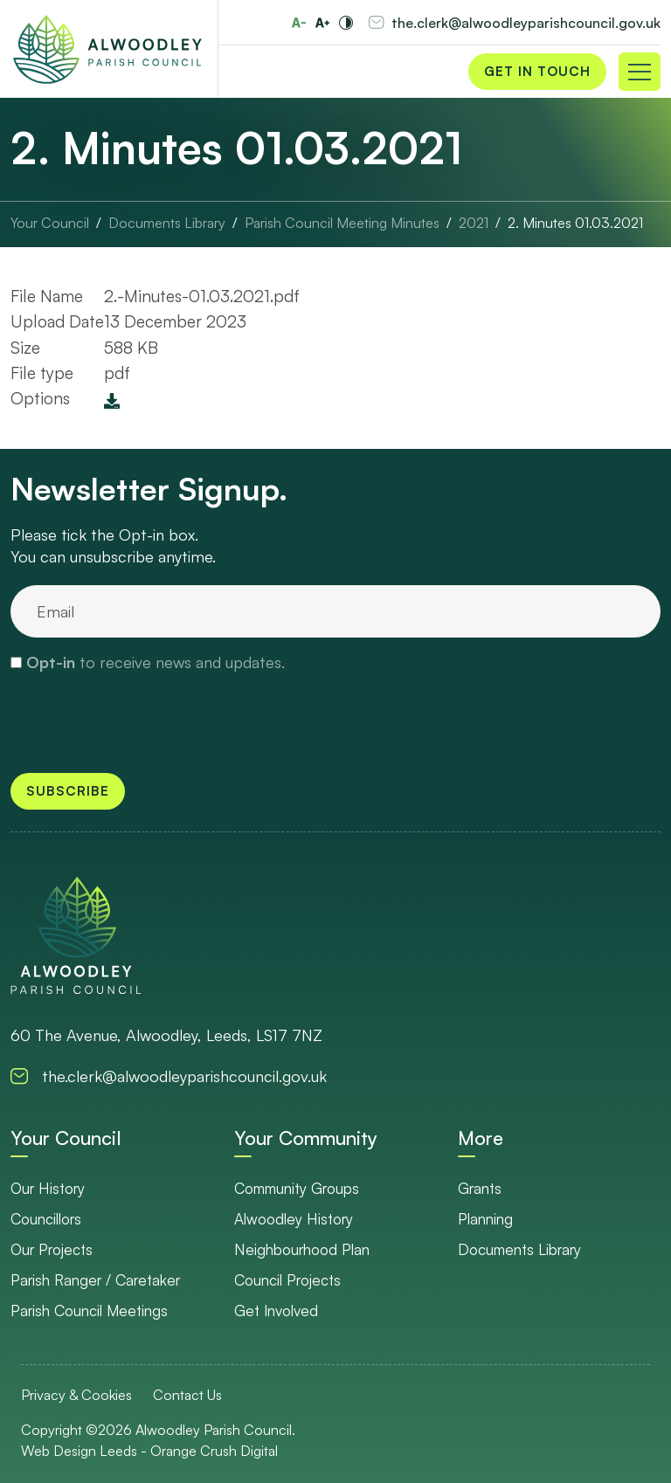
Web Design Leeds (79, 1450)
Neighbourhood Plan (302, 1249)
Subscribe (67, 791)
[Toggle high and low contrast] (346, 22)
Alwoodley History (293, 1219)
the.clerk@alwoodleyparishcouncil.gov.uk (526, 22)
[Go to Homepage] (107, 49)
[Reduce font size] (298, 22)
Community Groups (296, 1188)
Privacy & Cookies (76, 1395)
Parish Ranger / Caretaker (95, 1280)
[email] (335, 611)
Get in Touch (537, 71)
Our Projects (51, 1249)
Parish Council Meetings (89, 1310)
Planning (485, 1219)
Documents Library (519, 1249)
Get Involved (276, 1310)
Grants (480, 1188)
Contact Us (187, 1395)
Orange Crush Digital (214, 1450)
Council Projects (287, 1280)
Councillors (45, 1219)
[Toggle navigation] (640, 71)
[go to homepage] (76, 935)
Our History (47, 1188)
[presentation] (143, 721)
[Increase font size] (322, 22)
